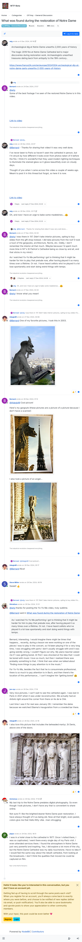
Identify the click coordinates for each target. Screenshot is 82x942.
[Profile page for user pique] (5, 835)
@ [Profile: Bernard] (14, 147)
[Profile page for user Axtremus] (5, 801)
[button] (3, 938)
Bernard (13, 86)
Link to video (16, 120)
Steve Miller (14, 582)
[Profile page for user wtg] (5, 43)
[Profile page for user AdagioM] (5, 319)
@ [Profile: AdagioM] (15, 402)
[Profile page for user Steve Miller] (5, 584)
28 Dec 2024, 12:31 (32, 604)
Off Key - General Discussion (14, 26)
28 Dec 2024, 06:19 (34, 582)
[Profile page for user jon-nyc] (5, 691)
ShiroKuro (13, 604)
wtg (11, 41)
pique (12, 834)
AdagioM (13, 317)
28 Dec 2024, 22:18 (31, 721)
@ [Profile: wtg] (12, 90)
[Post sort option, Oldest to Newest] (5, 33)
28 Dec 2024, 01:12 (31, 399)
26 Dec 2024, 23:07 (27, 144)
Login (16, 919)
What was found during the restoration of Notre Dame (53, 613)
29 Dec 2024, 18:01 (29, 834)
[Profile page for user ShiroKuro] (5, 606)
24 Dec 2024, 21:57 (31, 86)
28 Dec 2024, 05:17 (31, 565)
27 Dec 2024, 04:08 (31, 317)
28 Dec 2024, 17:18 (30, 689)
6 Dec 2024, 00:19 (27, 41)
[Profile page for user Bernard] (5, 88)
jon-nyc (13, 689)
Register (8, 919)
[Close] (77, 885)
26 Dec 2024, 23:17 (27, 211)
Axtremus (13, 799)
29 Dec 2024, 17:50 (32, 799)
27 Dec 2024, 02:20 (31, 233)
